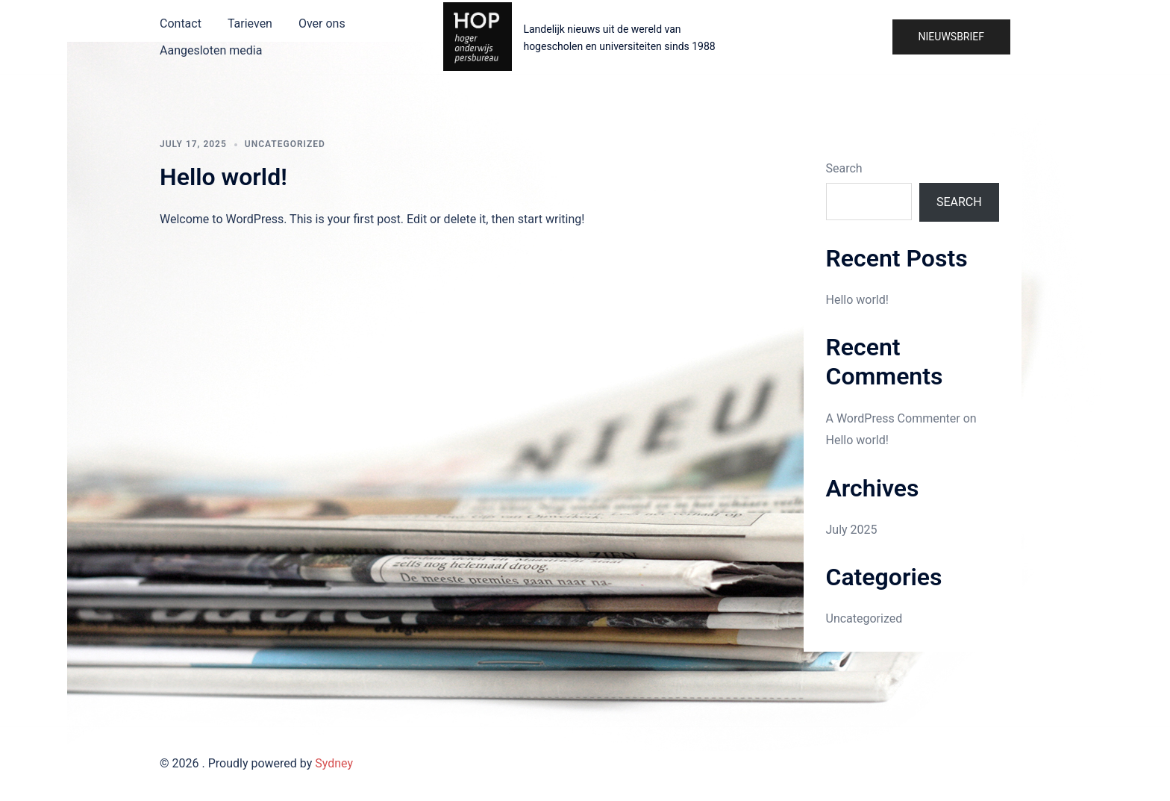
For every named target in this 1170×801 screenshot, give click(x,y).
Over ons (321, 23)
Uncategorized (285, 144)
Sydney (334, 763)
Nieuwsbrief (951, 37)
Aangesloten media (211, 50)
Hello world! (223, 177)
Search (844, 168)
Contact (180, 23)
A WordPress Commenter (893, 418)
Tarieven (250, 23)
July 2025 (852, 530)
